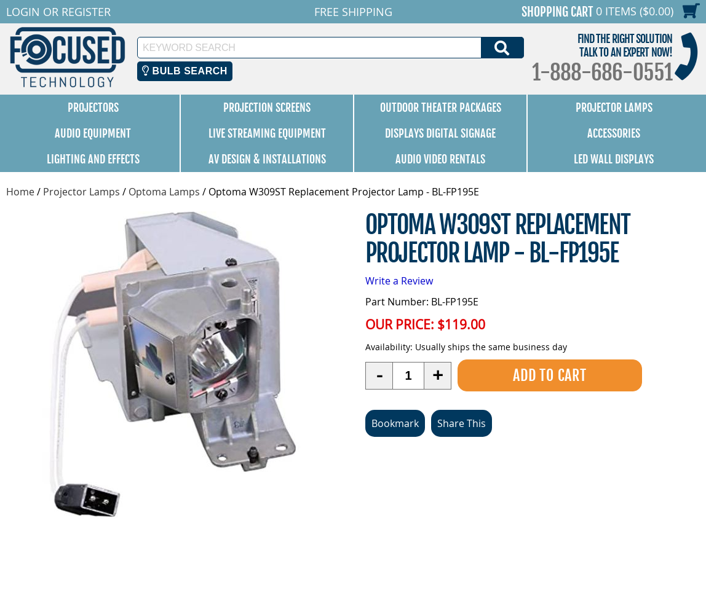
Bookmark (395, 423)
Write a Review (399, 281)
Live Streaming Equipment (267, 133)
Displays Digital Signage (440, 133)
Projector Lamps (614, 107)
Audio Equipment (93, 133)
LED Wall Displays (614, 159)
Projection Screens (267, 107)
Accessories (613, 133)
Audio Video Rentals (440, 159)
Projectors (93, 107)
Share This (461, 423)
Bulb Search (185, 71)
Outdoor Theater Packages (440, 107)
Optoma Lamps (164, 191)
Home (20, 191)
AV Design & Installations (267, 159)
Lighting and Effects (93, 159)
